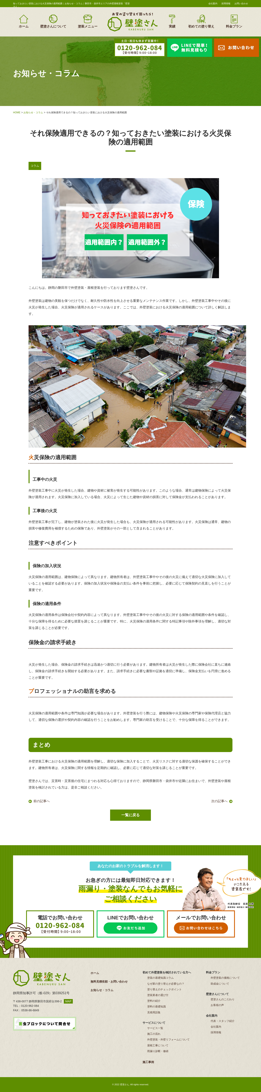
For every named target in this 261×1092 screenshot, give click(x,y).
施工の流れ (153, 1033)
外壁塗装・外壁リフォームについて (168, 1039)
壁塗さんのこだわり (222, 999)
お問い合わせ (241, 3)
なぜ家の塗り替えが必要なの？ (165, 983)
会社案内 (212, 3)
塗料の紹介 (153, 1000)
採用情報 (225, 3)
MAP (68, 1001)
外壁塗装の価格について (225, 977)
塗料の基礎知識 (156, 1006)
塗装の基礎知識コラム (160, 977)
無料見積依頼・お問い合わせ (109, 981)
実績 (172, 21)
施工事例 (148, 1062)
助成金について (220, 983)
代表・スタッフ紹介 (222, 1021)
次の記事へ (219, 801)
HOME (16, 112)
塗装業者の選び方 (157, 995)
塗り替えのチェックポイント (164, 989)
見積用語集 (153, 1012)
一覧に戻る (130, 815)
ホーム (24, 21)
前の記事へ (41, 801)
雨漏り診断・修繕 (157, 1051)
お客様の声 (217, 1005)
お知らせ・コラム (33, 112)
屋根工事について (157, 1045)
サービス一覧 (155, 1028)
